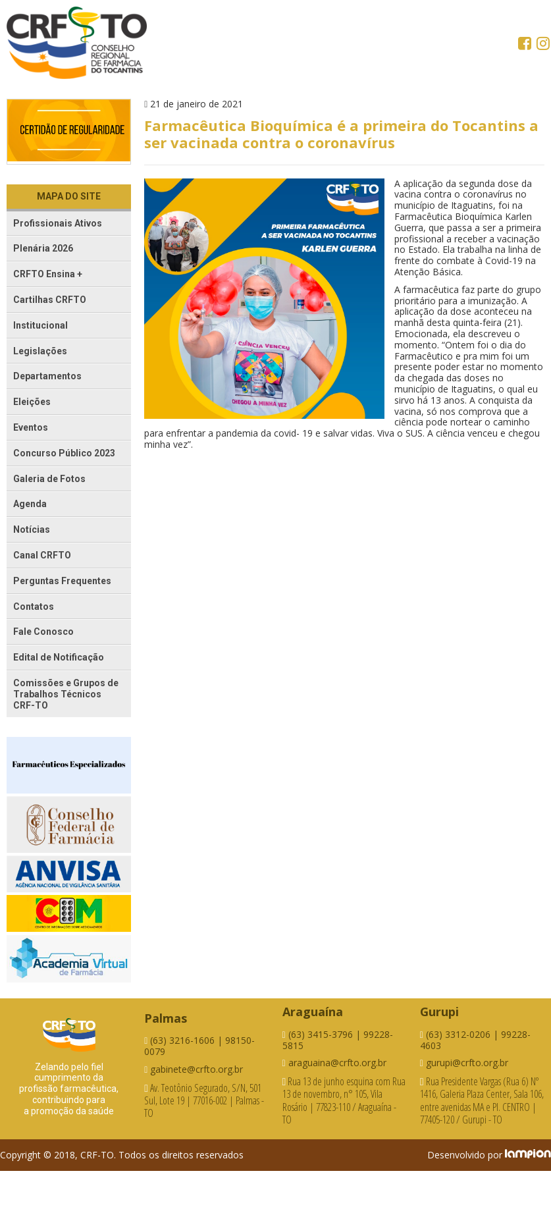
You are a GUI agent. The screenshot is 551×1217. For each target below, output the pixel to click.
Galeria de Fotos (49, 478)
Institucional (40, 325)
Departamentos (47, 376)
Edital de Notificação (58, 657)
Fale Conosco (43, 631)
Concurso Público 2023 (64, 453)
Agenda (30, 504)
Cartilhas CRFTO (49, 299)
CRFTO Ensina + (47, 274)
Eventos (30, 427)
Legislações (40, 351)
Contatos (33, 606)
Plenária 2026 (43, 248)
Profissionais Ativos (57, 223)
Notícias (31, 529)
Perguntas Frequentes (62, 581)
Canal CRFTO (42, 555)
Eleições (32, 401)
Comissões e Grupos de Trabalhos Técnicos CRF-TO (65, 694)
